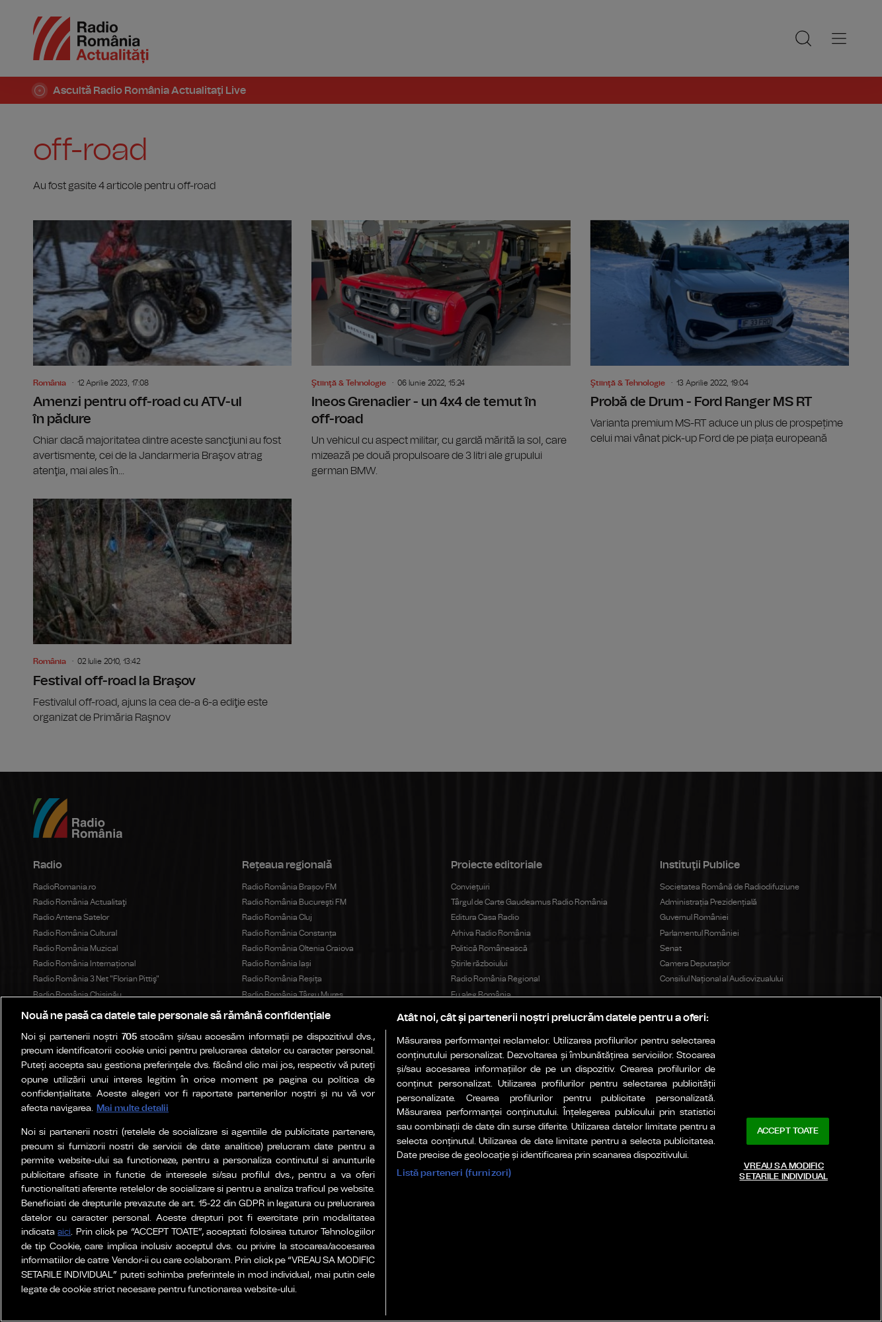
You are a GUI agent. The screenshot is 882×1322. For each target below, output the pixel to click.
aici (64, 1232)
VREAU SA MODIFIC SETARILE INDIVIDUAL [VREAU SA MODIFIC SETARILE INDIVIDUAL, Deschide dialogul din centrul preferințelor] (783, 1171)
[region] (441, 1159)
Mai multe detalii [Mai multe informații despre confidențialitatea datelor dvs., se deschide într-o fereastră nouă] (133, 1108)
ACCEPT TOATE (788, 1131)
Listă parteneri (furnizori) (454, 1173)
